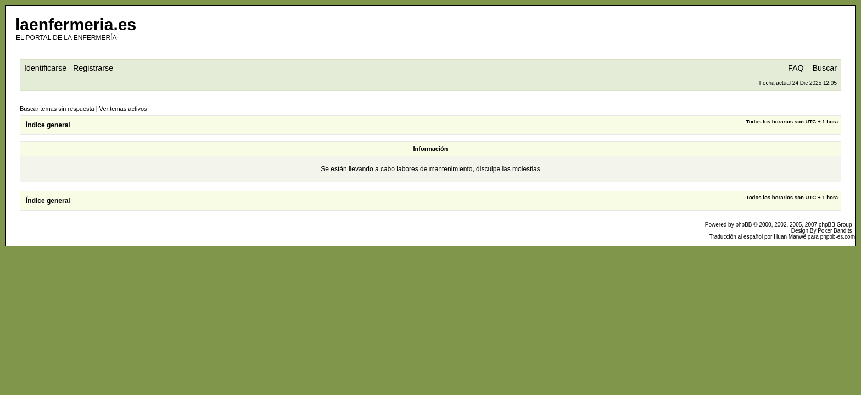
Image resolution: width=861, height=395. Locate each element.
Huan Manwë (790, 237)
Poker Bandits (835, 231)
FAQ (796, 68)
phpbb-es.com (837, 237)
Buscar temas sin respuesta (57, 108)
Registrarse (93, 68)
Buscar (825, 68)
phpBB (743, 225)
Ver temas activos (123, 108)
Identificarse (45, 68)
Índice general (48, 125)
